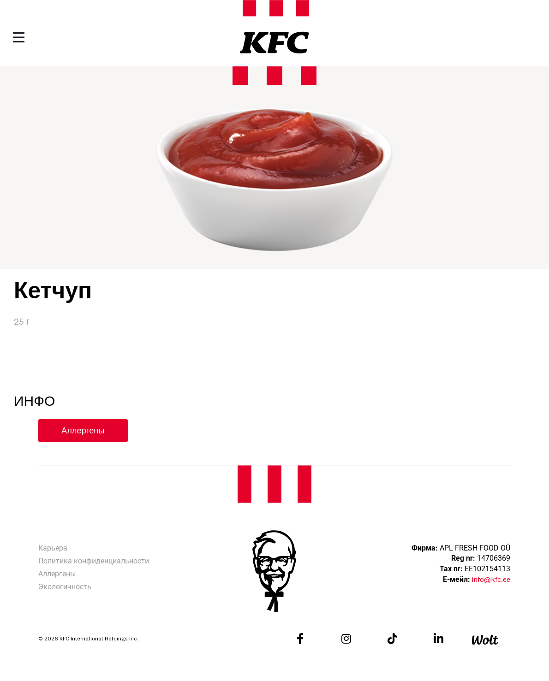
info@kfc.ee (491, 580)
